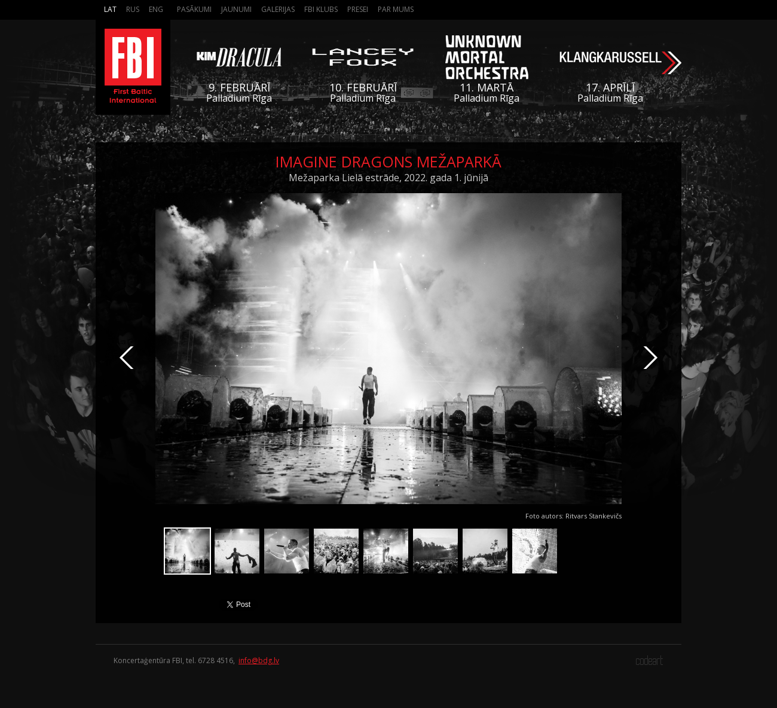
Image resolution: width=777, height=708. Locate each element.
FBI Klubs (321, 9)
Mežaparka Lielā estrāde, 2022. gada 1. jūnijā (388, 177)
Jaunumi (236, 9)
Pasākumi (194, 9)
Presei (357, 9)
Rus (132, 9)
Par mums (396, 9)
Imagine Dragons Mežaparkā (388, 161)
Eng (156, 9)
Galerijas (278, 9)
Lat (110, 9)
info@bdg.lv (258, 660)
